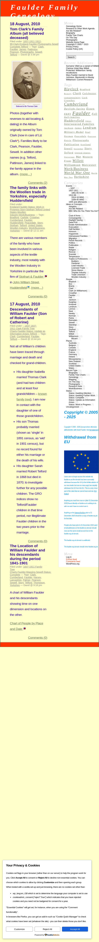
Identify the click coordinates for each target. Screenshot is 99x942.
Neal (71, 311)
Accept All (75, 929)
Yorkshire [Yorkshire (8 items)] (81, 177)
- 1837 (26, 326)
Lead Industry (77, 265)
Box (70, 284)
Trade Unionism (78, 275)
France (72, 352)
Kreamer (72, 304)
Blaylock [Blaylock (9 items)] (71, 89)
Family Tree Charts (74, 35)
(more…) (26, 174)
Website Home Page (75, 42)
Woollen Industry (18, 213)
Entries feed (71, 559)
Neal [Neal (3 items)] (88, 132)
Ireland (72, 357)
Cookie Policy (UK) (74, 49)
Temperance (74, 256)
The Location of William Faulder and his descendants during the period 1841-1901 (27, 554)
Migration (73, 238)
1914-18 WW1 (77, 197)
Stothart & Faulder (33, 276)
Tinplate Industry (78, 272)
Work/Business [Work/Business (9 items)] (76, 168)
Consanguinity (75, 218)
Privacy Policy (72, 47)
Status (69, 391)
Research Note (75, 386)
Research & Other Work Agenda (80, 28)
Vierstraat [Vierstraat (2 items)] (69, 157)
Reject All (47, 929)
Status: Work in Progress (80, 404)
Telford (24, 46)
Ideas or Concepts (74, 204)
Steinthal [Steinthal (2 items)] (78, 149)
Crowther (34, 217)
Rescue (72, 252)
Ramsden (73, 320)
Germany (73, 354)
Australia (73, 343)
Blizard (74, 338)
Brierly (71, 286)
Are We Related (76, 209)
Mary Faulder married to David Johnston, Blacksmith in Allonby (80, 76)
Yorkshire (15, 230)
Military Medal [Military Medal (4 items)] (74, 132)
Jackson (72, 300)
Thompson (39, 582)
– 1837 (72, 188)
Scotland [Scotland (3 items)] (86, 144)
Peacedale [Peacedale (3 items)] (80, 136)
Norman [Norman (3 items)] (68, 136)
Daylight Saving (76, 220)
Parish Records (75, 240)
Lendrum (73, 307)
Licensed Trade (78, 268)
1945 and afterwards (78, 202)
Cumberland (16, 220)
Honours (72, 231)
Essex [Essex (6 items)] (90, 108)
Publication (74, 245)
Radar (71, 247)
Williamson (73, 336)
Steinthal (73, 325)
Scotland (73, 364)
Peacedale (30, 222)
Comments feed (73, 561)
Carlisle (24, 217)
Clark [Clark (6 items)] (77, 93)
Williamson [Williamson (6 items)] (72, 164)
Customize (19, 929)
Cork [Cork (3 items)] (85, 98)
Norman (72, 316)
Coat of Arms (74, 216)
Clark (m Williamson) (78, 291)
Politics (72, 243)
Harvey (37, 577)
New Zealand (75, 361)
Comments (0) (37, 296)
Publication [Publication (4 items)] (71, 144)
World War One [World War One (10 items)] (77, 173)
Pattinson (33, 49)
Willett (71, 334)
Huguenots (73, 234)
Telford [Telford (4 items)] (68, 152)
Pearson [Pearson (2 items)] (92, 136)
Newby (72, 313)
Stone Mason (77, 270)
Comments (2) (37, 182)
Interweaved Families (78, 236)
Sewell (55, 44)
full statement (94, 430)
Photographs (44, 44)
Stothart (30, 209)
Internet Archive (80, 513)
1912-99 (72, 195)
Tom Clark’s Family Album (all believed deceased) (27, 33)
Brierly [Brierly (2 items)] (68, 94)
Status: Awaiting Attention (80, 393)
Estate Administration (78, 225)
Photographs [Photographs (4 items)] (81, 140)
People (69, 279)
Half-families (74, 229)
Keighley (72, 302)
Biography (70, 33)
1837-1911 (29, 41)
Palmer (26, 580)
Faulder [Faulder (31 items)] (81, 113)
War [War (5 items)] (78, 156)
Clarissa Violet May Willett (77, 68)
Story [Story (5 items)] (88, 148)
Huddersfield (16, 222)
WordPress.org (72, 564)
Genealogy (73, 377)
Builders (75, 261)
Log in (69, 557)
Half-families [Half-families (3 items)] (72, 117)
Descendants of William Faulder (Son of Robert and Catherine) (28, 315)
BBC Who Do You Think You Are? (84, 211)
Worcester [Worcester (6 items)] (89, 164)
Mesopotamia (75, 359)
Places (69, 341)
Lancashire (16, 580)
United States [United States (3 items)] (83, 153)
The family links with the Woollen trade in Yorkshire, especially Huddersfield (28, 194)
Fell (70, 297)
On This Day (71, 37)
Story (23, 209)
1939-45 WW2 (77, 199)
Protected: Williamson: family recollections (79, 71)
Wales (71, 368)
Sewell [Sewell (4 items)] (68, 148)
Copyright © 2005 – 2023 (77, 44)
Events (69, 186)
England (23, 44)
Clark (16, 44)
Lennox (72, 309)
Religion (72, 250)
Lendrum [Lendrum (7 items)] (89, 127)
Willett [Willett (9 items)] (78, 160)
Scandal (72, 254)
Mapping (30, 572)
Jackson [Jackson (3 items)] (68, 128)
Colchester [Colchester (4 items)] (89, 93)
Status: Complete (76, 398)
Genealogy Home (74, 26)
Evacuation (74, 227)
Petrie (71, 318)
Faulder (33, 44)
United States (35, 225)
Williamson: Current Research (79, 80)
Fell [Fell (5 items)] (94, 114)
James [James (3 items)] (78, 128)
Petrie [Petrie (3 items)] (67, 140)
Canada (72, 348)
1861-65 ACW (77, 193)
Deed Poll (73, 222)
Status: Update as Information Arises (27, 332)
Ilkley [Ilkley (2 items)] (88, 121)
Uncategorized (72, 407)
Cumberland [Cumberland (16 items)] (76, 104)
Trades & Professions (78, 259)
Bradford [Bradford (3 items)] (85, 89)
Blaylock (72, 282)
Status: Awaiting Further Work (82, 395)
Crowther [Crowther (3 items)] (69, 100)
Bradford (14, 217)
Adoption (73, 206)
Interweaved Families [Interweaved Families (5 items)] (79, 124)
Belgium (72, 345)
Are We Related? (73, 31)
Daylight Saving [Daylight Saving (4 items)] (74, 108)
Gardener (75, 263)
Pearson (14, 52)
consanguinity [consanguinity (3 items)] (72, 98)
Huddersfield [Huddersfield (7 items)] (74, 120)
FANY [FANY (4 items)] (67, 114)
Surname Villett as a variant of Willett (82, 66)
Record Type (71, 370)
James (22, 49)
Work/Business (27, 215)
